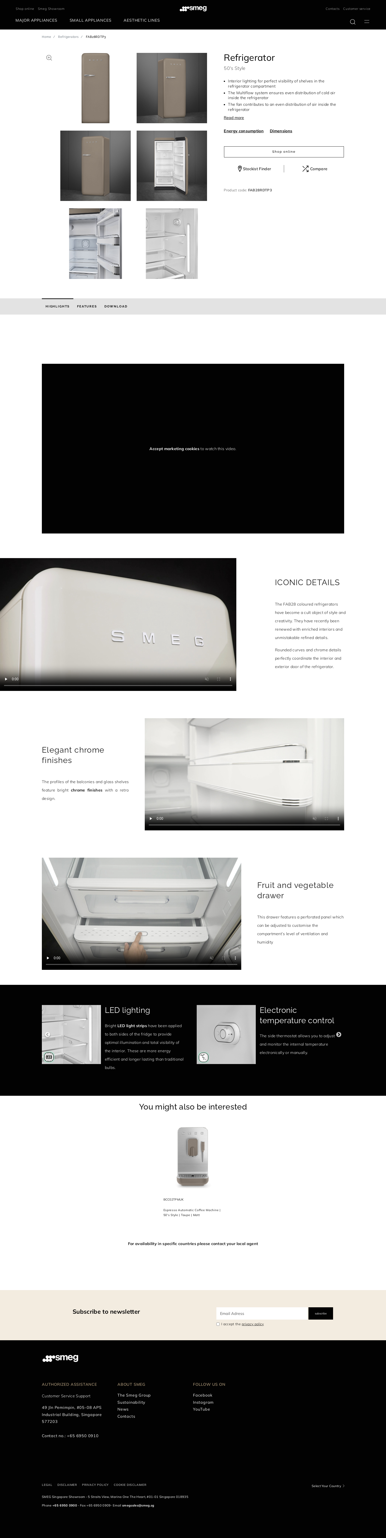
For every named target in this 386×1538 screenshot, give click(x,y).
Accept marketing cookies (174, 448)
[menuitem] (38, 20)
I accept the (242, 1324)
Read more (234, 117)
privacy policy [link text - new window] (253, 1324)
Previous (47, 1035)
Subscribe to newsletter (106, 1311)
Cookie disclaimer (130, 1485)
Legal (47, 1485)
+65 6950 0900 (64, 1505)
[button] (49, 57)
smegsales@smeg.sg (138, 1505)
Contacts (332, 9)
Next (339, 1035)
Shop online (25, 9)
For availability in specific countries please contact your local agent (193, 1243)
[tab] (57, 306)
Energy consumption (244, 130)
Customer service (356, 9)
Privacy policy (95, 1485)
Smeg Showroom (51, 9)
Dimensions (281, 130)
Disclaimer (67, 1485)
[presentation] (79, 345)
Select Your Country (326, 1486)
